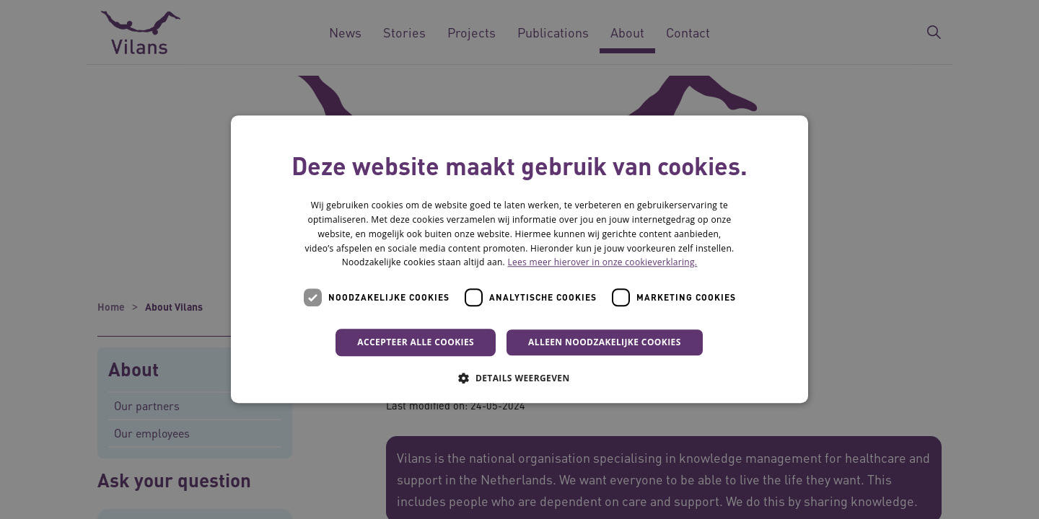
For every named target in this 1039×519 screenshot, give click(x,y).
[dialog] (519, 259)
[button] (519, 378)
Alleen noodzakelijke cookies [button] (604, 342)
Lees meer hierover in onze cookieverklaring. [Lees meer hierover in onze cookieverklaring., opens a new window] (602, 263)
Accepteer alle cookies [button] (415, 342)
